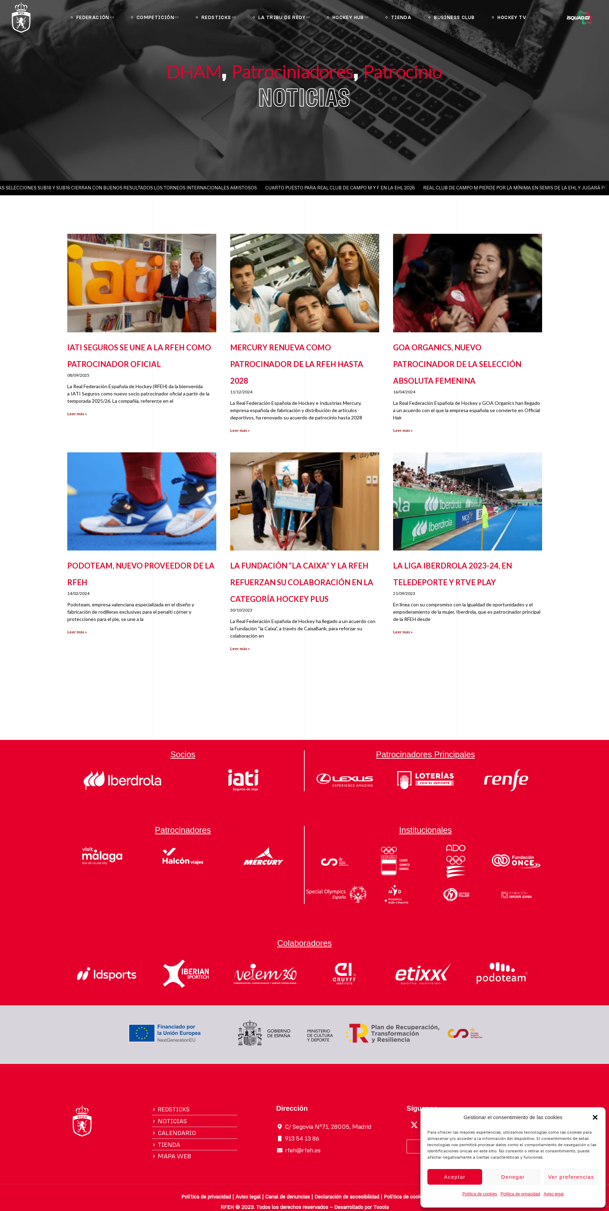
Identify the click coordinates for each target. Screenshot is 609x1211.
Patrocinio (402, 71)
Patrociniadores (293, 71)
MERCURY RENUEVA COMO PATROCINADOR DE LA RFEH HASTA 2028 (296, 364)
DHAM (194, 71)
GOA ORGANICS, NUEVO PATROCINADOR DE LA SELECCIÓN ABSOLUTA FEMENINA (457, 364)
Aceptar (455, 1177)
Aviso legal (553, 1194)
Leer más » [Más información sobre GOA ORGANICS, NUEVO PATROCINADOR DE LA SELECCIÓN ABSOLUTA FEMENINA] (403, 430)
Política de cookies (479, 1194)
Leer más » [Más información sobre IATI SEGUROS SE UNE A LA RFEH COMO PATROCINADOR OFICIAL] (77, 413)
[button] (595, 1117)
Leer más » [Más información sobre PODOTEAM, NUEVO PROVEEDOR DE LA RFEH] (77, 631)
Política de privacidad (520, 1194)
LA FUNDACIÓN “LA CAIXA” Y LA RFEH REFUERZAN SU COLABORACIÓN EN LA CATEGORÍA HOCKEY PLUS (301, 582)
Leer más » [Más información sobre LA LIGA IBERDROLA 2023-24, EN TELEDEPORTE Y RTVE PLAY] (403, 631)
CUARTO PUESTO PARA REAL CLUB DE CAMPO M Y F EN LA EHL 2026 (342, 188)
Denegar (513, 1177)
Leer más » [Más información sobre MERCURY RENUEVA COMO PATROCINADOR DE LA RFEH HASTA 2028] (240, 430)
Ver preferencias (571, 1177)
